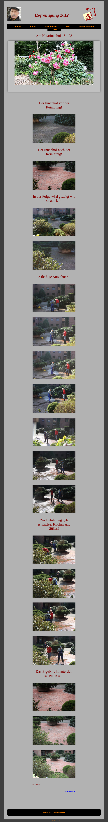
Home (18, 26)
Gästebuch (51, 26)
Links (54, 29)
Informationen (86, 26)
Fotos (33, 26)
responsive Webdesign (48, 820)
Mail (68, 26)
